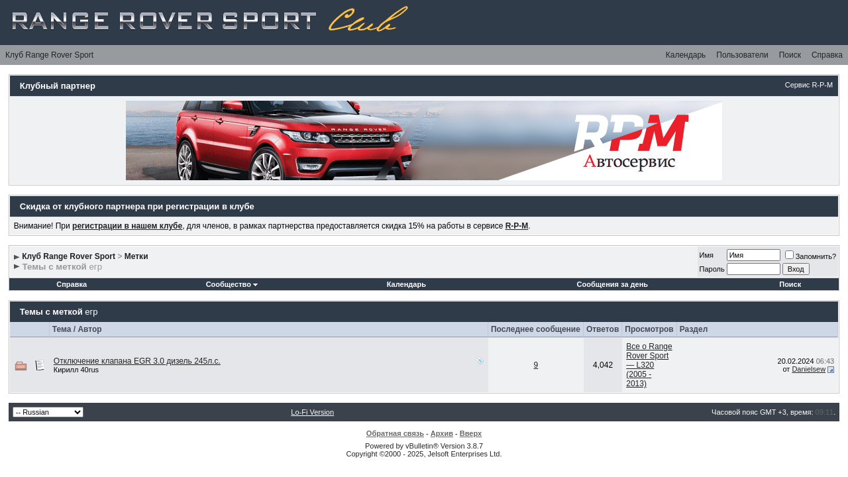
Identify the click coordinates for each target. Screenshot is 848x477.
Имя (707, 255)
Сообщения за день (612, 284)
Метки (136, 256)
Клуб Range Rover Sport (49, 55)
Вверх (471, 433)
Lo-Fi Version (312, 412)
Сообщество (232, 284)
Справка (827, 55)
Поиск (790, 55)
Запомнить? (811, 256)
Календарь (686, 55)
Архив (442, 433)
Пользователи (742, 55)
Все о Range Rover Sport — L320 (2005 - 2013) (649, 365)
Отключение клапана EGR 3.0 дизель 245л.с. (137, 361)
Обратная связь (395, 433)
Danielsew (808, 369)
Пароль (712, 269)
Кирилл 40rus (76, 370)
